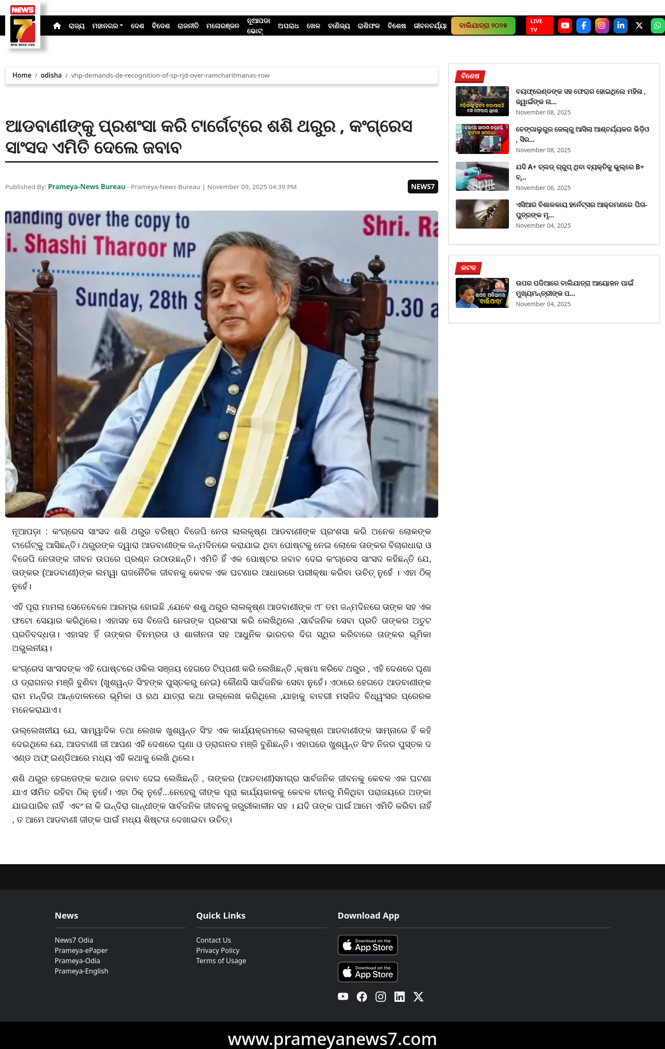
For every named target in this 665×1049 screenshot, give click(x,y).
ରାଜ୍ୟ (76, 25)
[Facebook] (583, 25)
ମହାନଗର (105, 25)
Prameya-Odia (77, 960)
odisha (51, 75)
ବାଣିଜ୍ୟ (339, 25)
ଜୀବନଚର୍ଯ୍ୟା (430, 25)
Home (21, 75)
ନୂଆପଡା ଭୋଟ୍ (258, 26)
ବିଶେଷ (397, 25)
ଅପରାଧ (288, 25)
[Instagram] (602, 25)
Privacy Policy (218, 950)
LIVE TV (536, 25)
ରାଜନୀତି (188, 25)
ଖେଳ (313, 25)
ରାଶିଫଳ (369, 25)
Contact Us (213, 940)
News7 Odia (74, 940)
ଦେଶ (137, 25)
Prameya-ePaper (81, 950)
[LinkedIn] (621, 25)
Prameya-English (81, 971)
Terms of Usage (221, 960)
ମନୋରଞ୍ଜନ (222, 25)
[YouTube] (565, 25)
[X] (639, 25)
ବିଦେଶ (161, 25)
